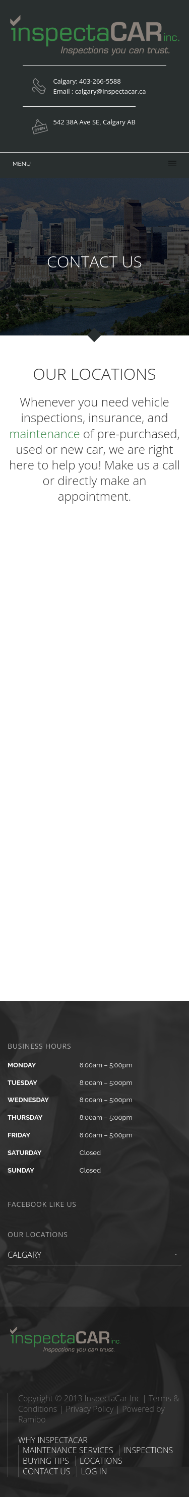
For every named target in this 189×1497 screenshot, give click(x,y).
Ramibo (32, 1419)
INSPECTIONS (148, 1450)
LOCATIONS (101, 1460)
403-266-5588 (100, 81)
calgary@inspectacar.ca (110, 91)
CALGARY (24, 1254)
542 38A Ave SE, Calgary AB (94, 121)
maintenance (44, 433)
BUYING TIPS (46, 1460)
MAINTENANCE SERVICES (68, 1450)
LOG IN (94, 1471)
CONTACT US (46, 1471)
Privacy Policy (89, 1408)
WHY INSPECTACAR (53, 1440)
